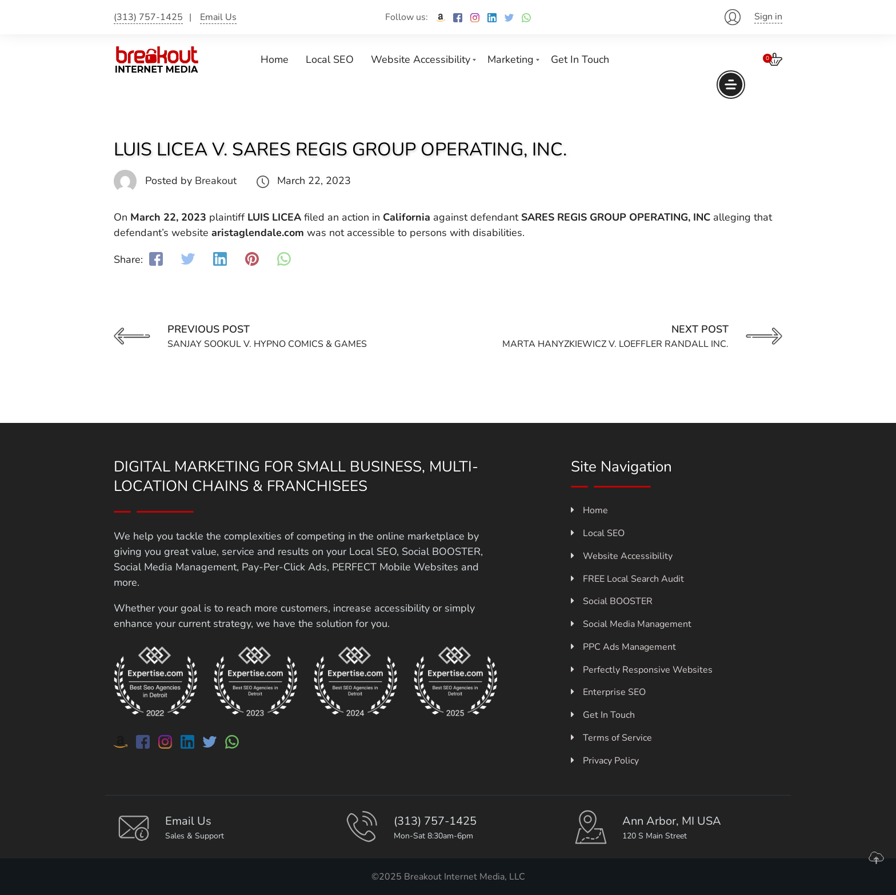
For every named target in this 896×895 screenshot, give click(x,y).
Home (275, 59)
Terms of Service (611, 738)
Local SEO (330, 59)
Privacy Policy (605, 760)
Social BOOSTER (612, 601)
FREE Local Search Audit (627, 579)
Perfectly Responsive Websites (642, 670)
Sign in (768, 16)
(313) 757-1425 (148, 17)
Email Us (218, 17)
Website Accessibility (420, 59)
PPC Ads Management (623, 647)
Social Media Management (631, 624)
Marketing (510, 59)
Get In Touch (580, 59)
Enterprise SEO (608, 692)
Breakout (216, 180)
